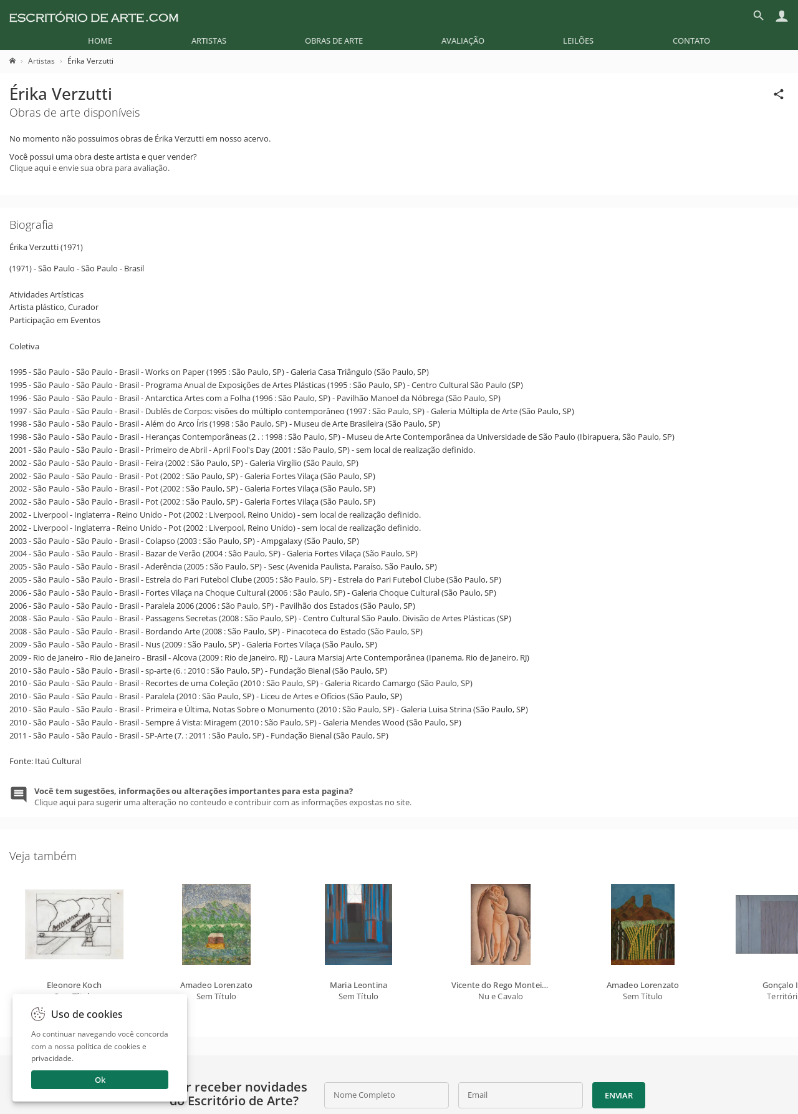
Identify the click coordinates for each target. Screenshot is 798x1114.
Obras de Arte (334, 40)
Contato (691, 40)
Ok (100, 1079)
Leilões (578, 40)
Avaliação (462, 40)
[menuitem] (100, 40)
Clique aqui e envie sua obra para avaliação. (89, 167)
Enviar (618, 1095)
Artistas (208, 40)
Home (100, 40)
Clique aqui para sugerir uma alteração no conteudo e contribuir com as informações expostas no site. (222, 796)
